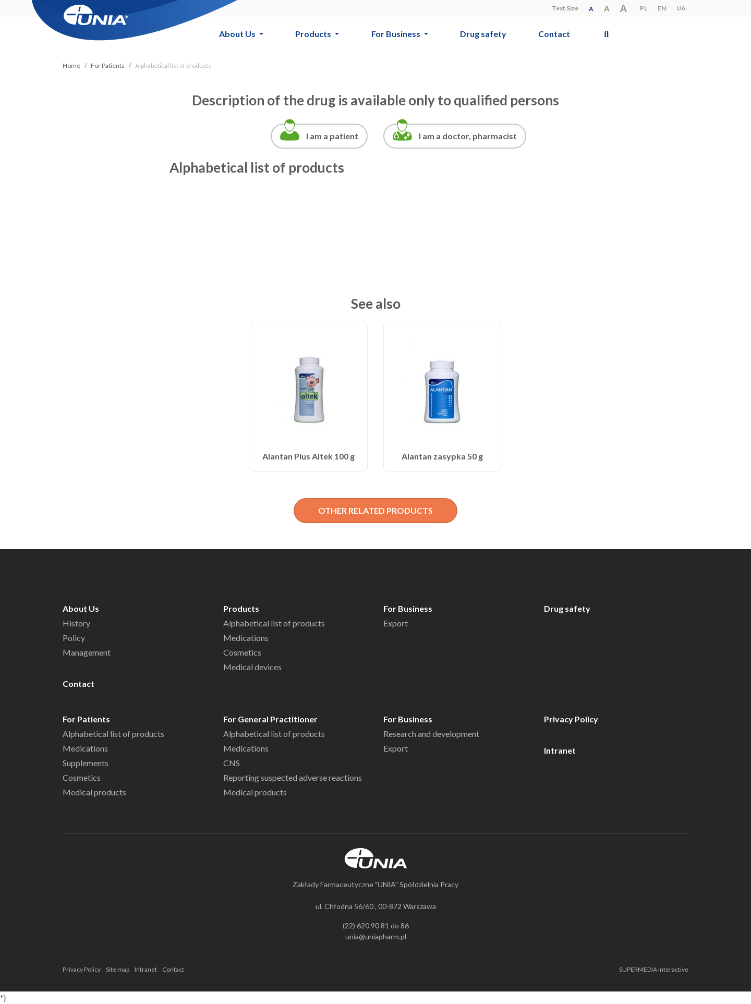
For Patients (108, 65)
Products (241, 608)
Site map (117, 969)
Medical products (94, 792)
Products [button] (314, 34)
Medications (246, 638)
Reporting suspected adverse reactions (292, 777)
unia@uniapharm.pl (375, 936)
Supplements (85, 763)
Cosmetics (242, 652)
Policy (74, 638)
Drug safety (483, 34)
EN (662, 8)
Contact (554, 34)
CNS (231, 763)
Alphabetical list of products (274, 623)
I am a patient (332, 136)
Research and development (431, 734)
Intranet (560, 750)
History (76, 623)
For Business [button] (396, 34)
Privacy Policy (571, 719)
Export (395, 623)
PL (643, 8)
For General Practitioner (270, 719)
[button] (606, 33)
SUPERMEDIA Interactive (653, 969)
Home (71, 65)
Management (87, 652)
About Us (81, 608)
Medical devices (252, 667)
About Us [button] (238, 34)
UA (681, 8)
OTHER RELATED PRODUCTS (375, 510)
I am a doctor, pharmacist (468, 136)
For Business (407, 608)
